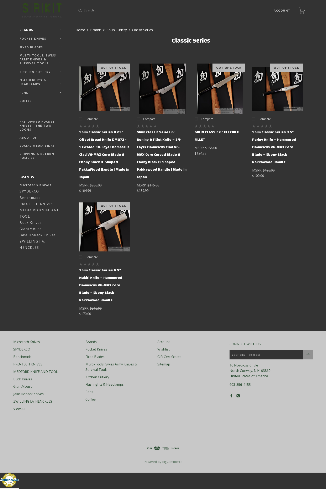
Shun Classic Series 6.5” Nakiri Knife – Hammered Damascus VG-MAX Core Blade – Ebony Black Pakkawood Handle (100, 285)
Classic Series (142, 30)
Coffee (26, 101)
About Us (28, 138)
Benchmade (30, 197)
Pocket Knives (33, 38)
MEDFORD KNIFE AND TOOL (35, 371)
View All (19, 409)
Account (282, 10)
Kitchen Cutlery (35, 72)
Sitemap (163, 364)
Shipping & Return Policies (37, 156)
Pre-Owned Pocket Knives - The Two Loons (37, 125)
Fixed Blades (31, 47)
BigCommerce (172, 462)
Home (80, 30)
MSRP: (84, 185)
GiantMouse (31, 229)
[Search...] (170, 10)
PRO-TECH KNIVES (37, 204)
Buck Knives (31, 222)
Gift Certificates (169, 356)
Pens (24, 93)
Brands (26, 30)
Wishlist (163, 349)
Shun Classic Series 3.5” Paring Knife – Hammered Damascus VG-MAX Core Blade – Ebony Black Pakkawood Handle (274, 147)
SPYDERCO (29, 191)
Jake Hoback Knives (38, 235)
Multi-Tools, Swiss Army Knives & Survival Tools (38, 59)
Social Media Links (37, 146)
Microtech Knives (36, 185)
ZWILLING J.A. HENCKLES (32, 401)
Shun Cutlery (117, 30)
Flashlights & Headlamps (33, 82)
